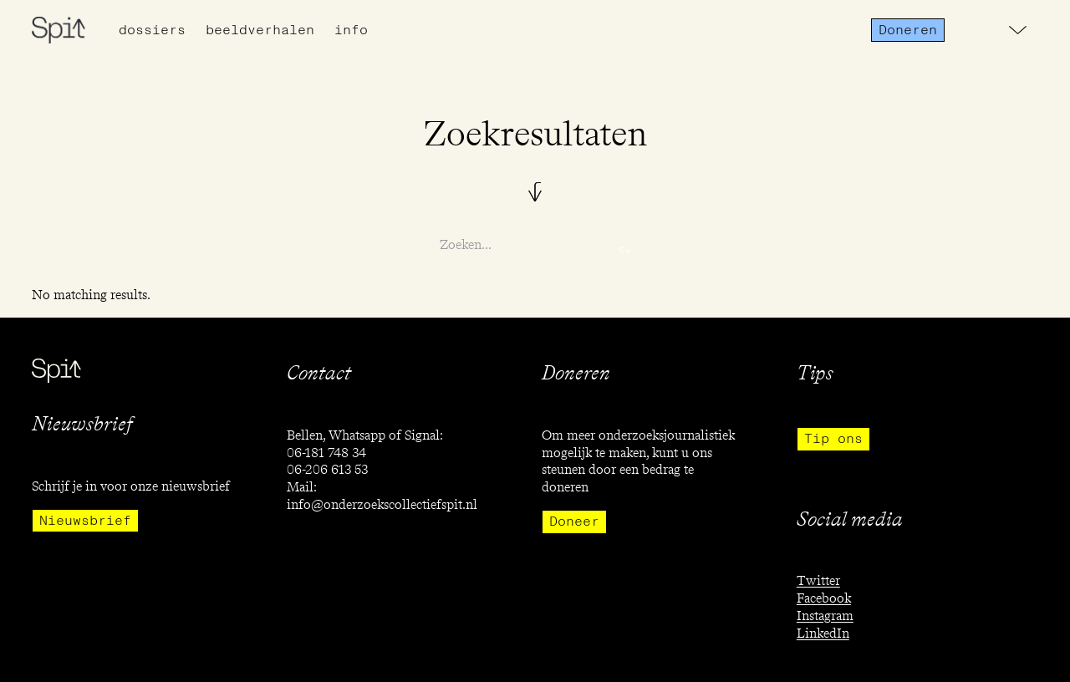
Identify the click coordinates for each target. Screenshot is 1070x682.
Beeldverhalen (260, 30)
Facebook (824, 598)
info (351, 30)
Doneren (908, 30)
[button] (1018, 30)
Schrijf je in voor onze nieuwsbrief (131, 486)
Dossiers (152, 30)
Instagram (825, 615)
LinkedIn (823, 633)
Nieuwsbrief (85, 521)
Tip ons (833, 439)
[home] (58, 30)
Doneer (574, 521)
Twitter (818, 580)
